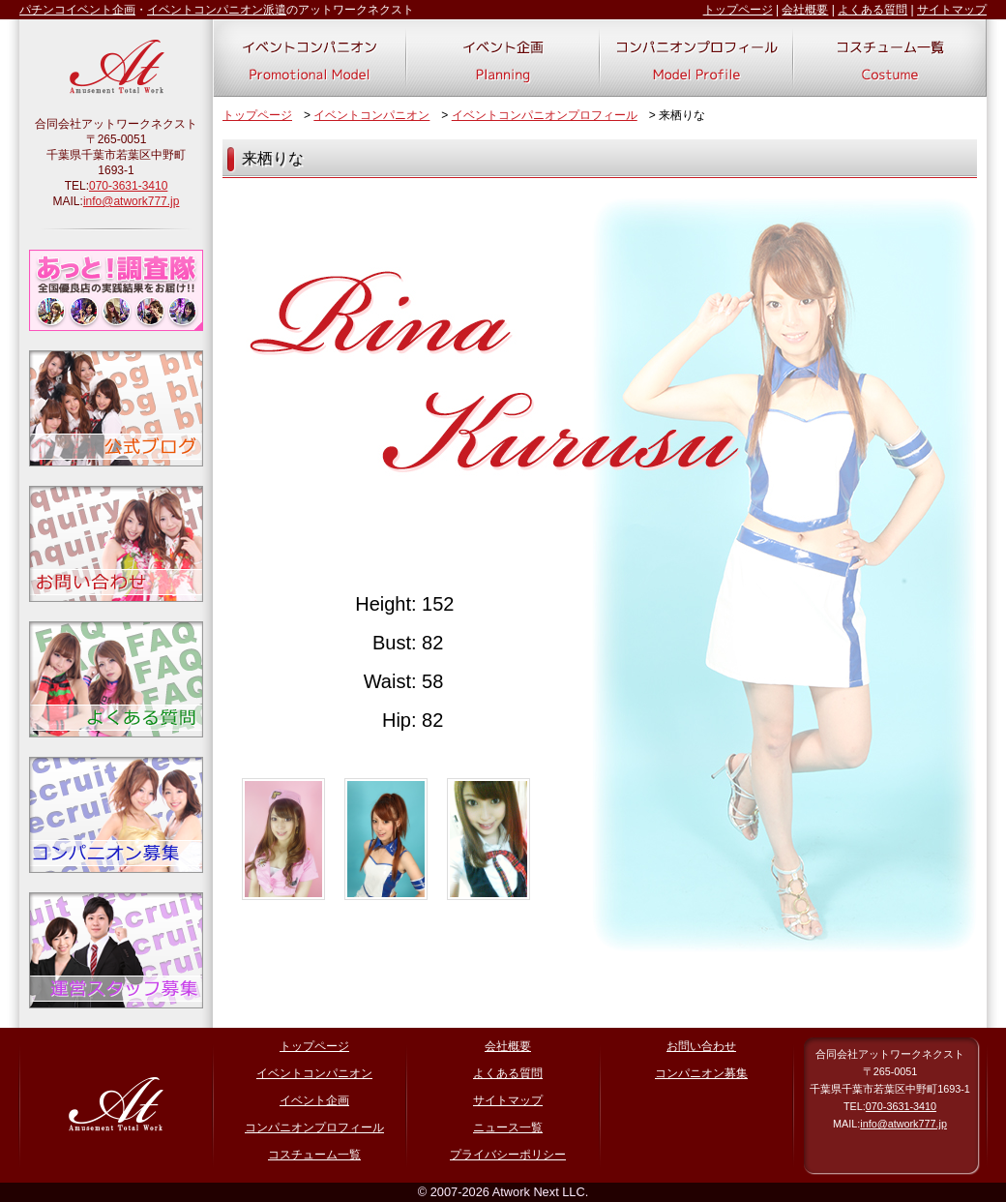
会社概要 (805, 9)
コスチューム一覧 (314, 1154)
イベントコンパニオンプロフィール (544, 115)
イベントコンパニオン (371, 115)
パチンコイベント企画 (77, 9)
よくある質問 (872, 9)
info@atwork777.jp (131, 201)
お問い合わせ (701, 1046)
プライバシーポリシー (508, 1154)
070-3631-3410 (128, 186)
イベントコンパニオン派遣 (216, 9)
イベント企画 (314, 1100)
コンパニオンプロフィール (314, 1127)
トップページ (738, 9)
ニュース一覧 (508, 1127)
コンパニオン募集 (701, 1073)
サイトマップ (952, 9)
